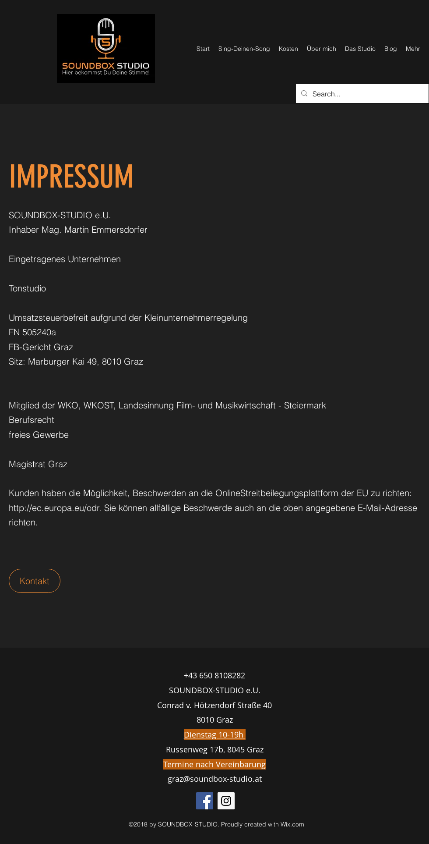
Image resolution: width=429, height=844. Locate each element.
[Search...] (361, 93)
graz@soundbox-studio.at (215, 778)
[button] (34, 581)
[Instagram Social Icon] (226, 800)
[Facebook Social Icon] (204, 800)
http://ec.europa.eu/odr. (55, 507)
